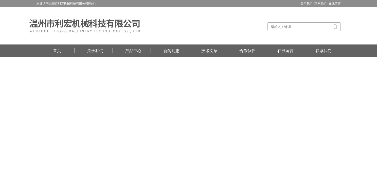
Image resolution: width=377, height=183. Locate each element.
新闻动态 (171, 51)
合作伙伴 (247, 51)
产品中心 (133, 51)
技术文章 (209, 51)
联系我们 (323, 51)
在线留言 (335, 3)
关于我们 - (307, 3)
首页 (57, 51)
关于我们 (95, 51)
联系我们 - (321, 3)
